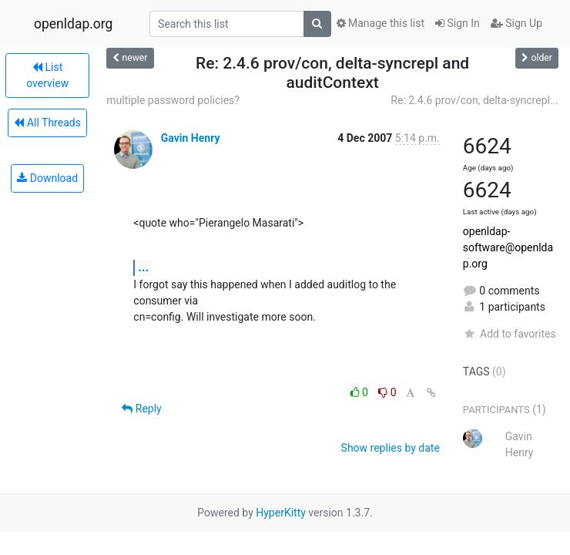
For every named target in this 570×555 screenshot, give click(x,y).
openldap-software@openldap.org (508, 247)
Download (47, 178)
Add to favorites (509, 334)
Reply (141, 408)
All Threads (47, 122)
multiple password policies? (173, 100)
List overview (47, 75)
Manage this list (380, 23)
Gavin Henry (190, 138)
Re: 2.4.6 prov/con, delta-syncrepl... (474, 100)
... (143, 267)
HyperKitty (281, 512)
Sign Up (516, 23)
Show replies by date (390, 448)
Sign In (457, 23)
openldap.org (73, 24)
